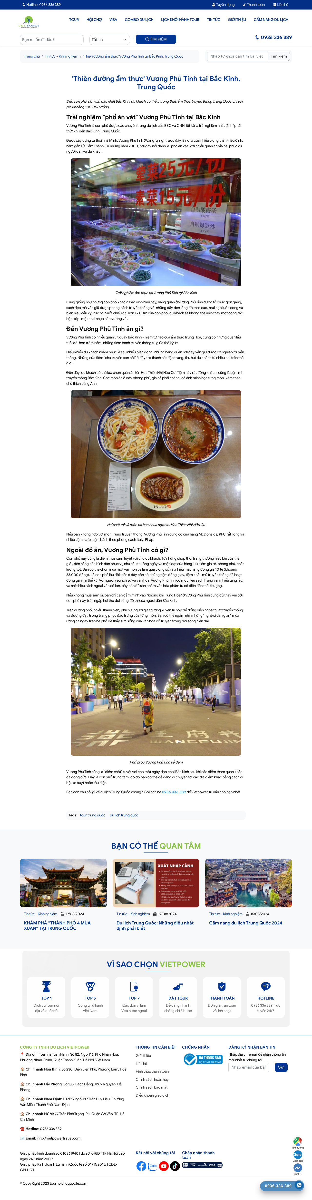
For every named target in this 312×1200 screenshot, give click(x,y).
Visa (113, 20)
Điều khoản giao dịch (152, 1095)
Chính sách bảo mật (151, 1087)
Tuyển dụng (223, 4)
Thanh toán (254, 4)
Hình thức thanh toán (152, 1071)
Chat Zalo (298, 1156)
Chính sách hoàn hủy (152, 1079)
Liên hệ (280, 4)
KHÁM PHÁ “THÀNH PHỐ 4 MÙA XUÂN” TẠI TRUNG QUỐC (57, 925)
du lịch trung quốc (124, 815)
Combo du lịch (139, 20)
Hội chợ (94, 20)
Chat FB (297, 1169)
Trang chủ (32, 56)
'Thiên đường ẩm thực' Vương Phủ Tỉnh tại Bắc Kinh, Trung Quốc (133, 56)
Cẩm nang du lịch (271, 20)
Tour (74, 20)
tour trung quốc (92, 815)
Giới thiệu (237, 20)
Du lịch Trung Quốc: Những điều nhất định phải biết (155, 925)
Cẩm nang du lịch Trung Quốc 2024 (245, 923)
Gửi (281, 1067)
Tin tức (213, 20)
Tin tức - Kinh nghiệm (61, 56)
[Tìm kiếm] (237, 56)
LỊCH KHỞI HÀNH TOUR (180, 20)
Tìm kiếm (279, 56)
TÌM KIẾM (156, 39)
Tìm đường (298, 1143)
